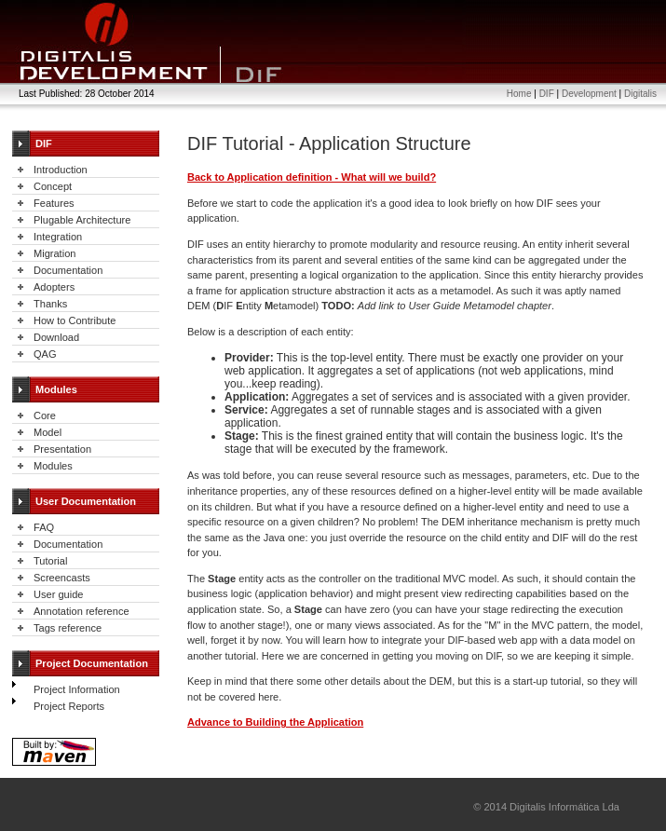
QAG (45, 354)
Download (56, 337)
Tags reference (68, 627)
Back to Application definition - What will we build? (311, 177)
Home (519, 94)
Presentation (62, 449)
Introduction (61, 169)
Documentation (68, 270)
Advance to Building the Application (275, 722)
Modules (53, 465)
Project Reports (69, 706)
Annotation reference (81, 611)
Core (45, 415)
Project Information (77, 689)
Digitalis (640, 94)
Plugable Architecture (82, 219)
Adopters (54, 287)
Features (54, 203)
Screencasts (62, 577)
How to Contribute (75, 320)
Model (47, 432)
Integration (58, 236)
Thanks (50, 303)
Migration (54, 253)
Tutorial (50, 560)
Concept (53, 186)
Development (589, 94)
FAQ (44, 527)
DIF (546, 94)
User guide (58, 594)
